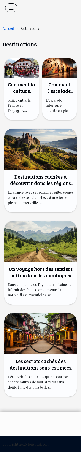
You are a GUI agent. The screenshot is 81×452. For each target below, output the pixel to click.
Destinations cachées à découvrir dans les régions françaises (40, 183)
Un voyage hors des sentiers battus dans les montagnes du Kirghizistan (41, 275)
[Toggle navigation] (11, 7)
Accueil (8, 28)
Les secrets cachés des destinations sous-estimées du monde (40, 367)
